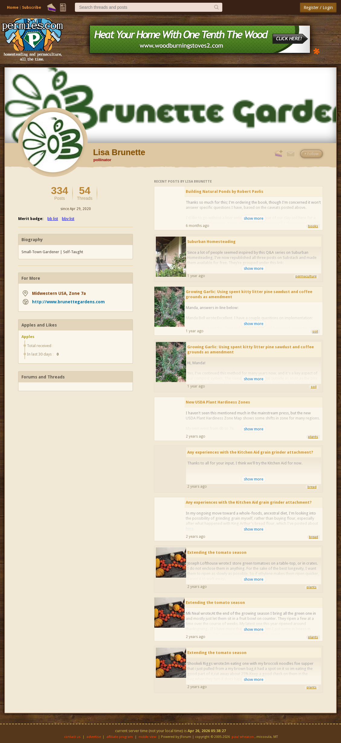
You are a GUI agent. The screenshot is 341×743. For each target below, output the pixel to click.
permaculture (306, 276)
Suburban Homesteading (211, 241)
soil (315, 331)
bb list (52, 218)
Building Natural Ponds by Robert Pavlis (224, 191)
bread (312, 487)
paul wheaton (243, 737)
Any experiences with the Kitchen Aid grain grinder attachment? (250, 452)
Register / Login (318, 7)
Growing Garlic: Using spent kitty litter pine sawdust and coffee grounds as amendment (249, 294)
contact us (72, 737)
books (313, 226)
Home (12, 7)
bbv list (68, 218)
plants (313, 437)
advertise (93, 737)
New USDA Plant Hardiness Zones (218, 402)
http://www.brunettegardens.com (68, 301)
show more (253, 218)
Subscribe (31, 7)
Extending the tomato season (216, 552)
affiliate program (119, 737)
